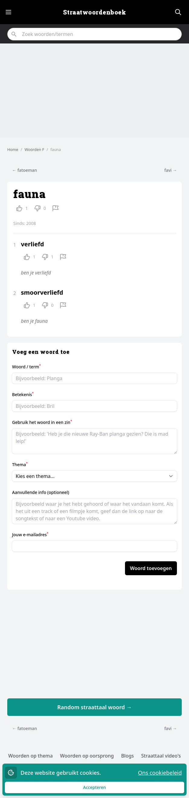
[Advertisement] (94, 90)
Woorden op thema (30, 755)
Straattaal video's (161, 755)
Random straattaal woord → (94, 707)
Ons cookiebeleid (160, 772)
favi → (170, 170)
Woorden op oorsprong (87, 755)
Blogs (127, 755)
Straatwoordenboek (94, 12)
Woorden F (34, 149)
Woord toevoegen (151, 568)
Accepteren (100, 788)
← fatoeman (24, 170)
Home (12, 149)
